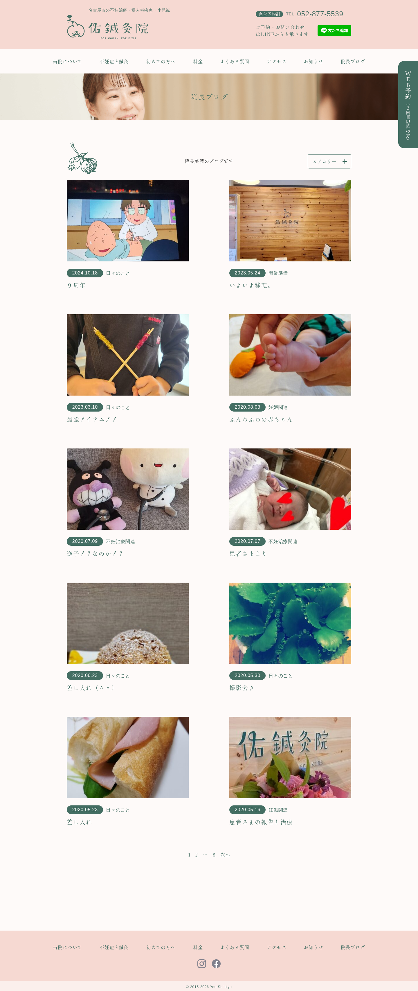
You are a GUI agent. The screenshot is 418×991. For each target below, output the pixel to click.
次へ (225, 854)
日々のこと (118, 273)
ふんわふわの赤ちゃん (261, 419)
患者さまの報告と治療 (261, 822)
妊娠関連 (278, 407)
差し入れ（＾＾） (92, 687)
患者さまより (248, 553)
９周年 (76, 285)
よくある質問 (234, 61)
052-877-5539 (320, 14)
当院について (67, 61)
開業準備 (278, 273)
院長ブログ (353, 61)
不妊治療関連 (120, 541)
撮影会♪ (242, 687)
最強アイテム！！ (92, 419)
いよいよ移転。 (251, 285)
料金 (198, 61)
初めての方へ (161, 61)
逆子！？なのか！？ (95, 553)
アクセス (276, 61)
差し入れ (79, 822)
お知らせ (313, 61)
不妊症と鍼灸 (114, 61)
